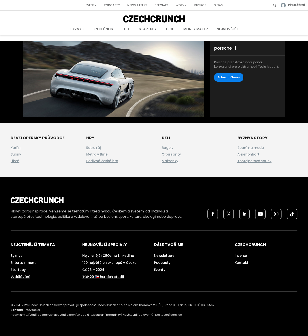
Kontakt (241, 262)
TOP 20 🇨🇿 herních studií (103, 276)
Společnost (103, 29)
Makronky (170, 161)
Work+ (181, 5)
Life (127, 29)
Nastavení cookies (168, 315)
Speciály (161, 5)
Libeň (15, 161)
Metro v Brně (97, 154)
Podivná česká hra (102, 161)
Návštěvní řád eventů (138, 315)
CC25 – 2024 (93, 269)
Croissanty (171, 154)
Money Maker (195, 29)
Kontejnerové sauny (254, 161)
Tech (170, 29)
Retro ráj (93, 147)
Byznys (77, 29)
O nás (218, 5)
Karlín (16, 147)
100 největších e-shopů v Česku (109, 262)
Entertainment (23, 262)
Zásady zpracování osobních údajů (63, 315)
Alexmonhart (248, 154)
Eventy (91, 5)
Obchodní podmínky (106, 315)
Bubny (16, 154)
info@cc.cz (33, 310)
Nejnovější (227, 29)
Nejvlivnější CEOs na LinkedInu (108, 255)
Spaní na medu (250, 147)
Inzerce (200, 5)
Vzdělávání (20, 276)
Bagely (167, 147)
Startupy (148, 29)
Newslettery (137, 5)
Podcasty (112, 5)
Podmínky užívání (23, 315)
